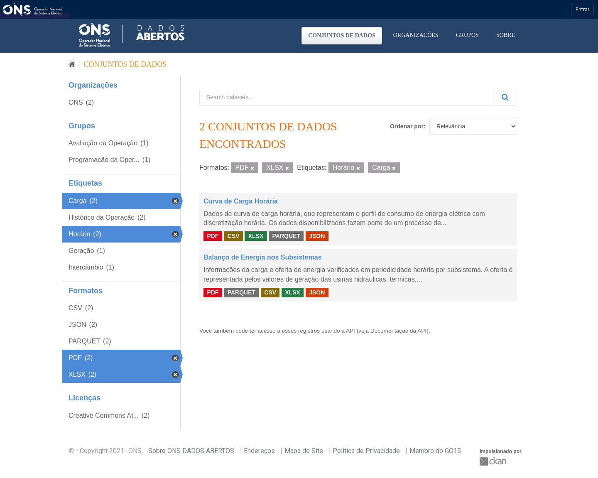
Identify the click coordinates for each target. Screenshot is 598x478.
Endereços (259, 451)
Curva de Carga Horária (240, 201)
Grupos (467, 35)
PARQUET (286, 236)
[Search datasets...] (347, 97)
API (350, 331)
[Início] (72, 64)
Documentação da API (398, 331)
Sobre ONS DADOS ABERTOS (191, 451)
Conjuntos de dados (341, 35)
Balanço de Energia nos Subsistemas (262, 257)
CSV (234, 236)
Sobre (505, 35)
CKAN (494, 461)
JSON (317, 236)
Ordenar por (407, 126)
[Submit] (506, 97)
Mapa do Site (303, 451)
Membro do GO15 (435, 451)
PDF (212, 236)
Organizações (416, 35)
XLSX (256, 236)
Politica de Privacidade (366, 451)
